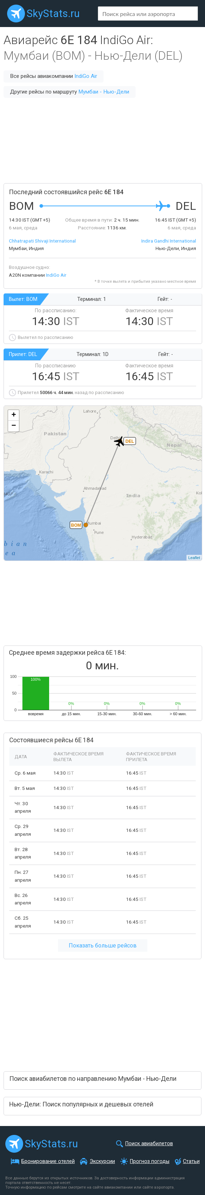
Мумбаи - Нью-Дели (103, 92)
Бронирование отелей (48, 1161)
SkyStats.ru (53, 13)
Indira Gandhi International (168, 241)
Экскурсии (102, 1161)
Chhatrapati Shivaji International (42, 241)
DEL (130, 441)
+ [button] (13, 415)
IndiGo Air (85, 76)
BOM (76, 525)
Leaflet (194, 558)
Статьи (191, 1161)
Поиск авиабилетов (149, 1144)
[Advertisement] (102, 140)
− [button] (13, 426)
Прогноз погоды (149, 1161)
